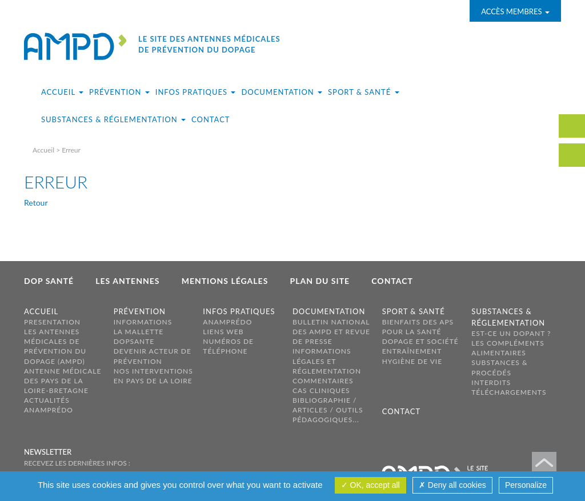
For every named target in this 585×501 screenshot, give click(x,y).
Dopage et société (420, 341)
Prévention (140, 311)
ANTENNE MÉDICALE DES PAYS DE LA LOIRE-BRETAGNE (62, 381)
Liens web (223, 331)
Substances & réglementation (508, 317)
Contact (210, 119)
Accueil (43, 150)
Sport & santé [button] (363, 92)
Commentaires (323, 380)
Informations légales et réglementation (326, 361)
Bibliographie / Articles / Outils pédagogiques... (327, 410)
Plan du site (320, 281)
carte (572, 155)
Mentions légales (225, 281)
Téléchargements (508, 392)
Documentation (328, 311)
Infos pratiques (239, 311)
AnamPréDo (48, 410)
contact (572, 126)
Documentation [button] (281, 92)
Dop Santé (49, 281)
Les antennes (127, 281)
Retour (35, 202)
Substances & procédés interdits (499, 372)
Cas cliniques (321, 390)
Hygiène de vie (412, 361)
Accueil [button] (62, 92)
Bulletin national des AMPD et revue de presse (331, 332)
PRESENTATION (52, 322)
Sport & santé (413, 311)
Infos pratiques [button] (195, 92)
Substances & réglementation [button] (113, 119)
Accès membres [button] (515, 11)
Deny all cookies (452, 485)
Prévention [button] (119, 92)
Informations (143, 322)
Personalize (526, 485)
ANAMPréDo (227, 322)
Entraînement (412, 351)
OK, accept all (370, 485)
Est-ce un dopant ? (511, 333)
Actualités (47, 400)
